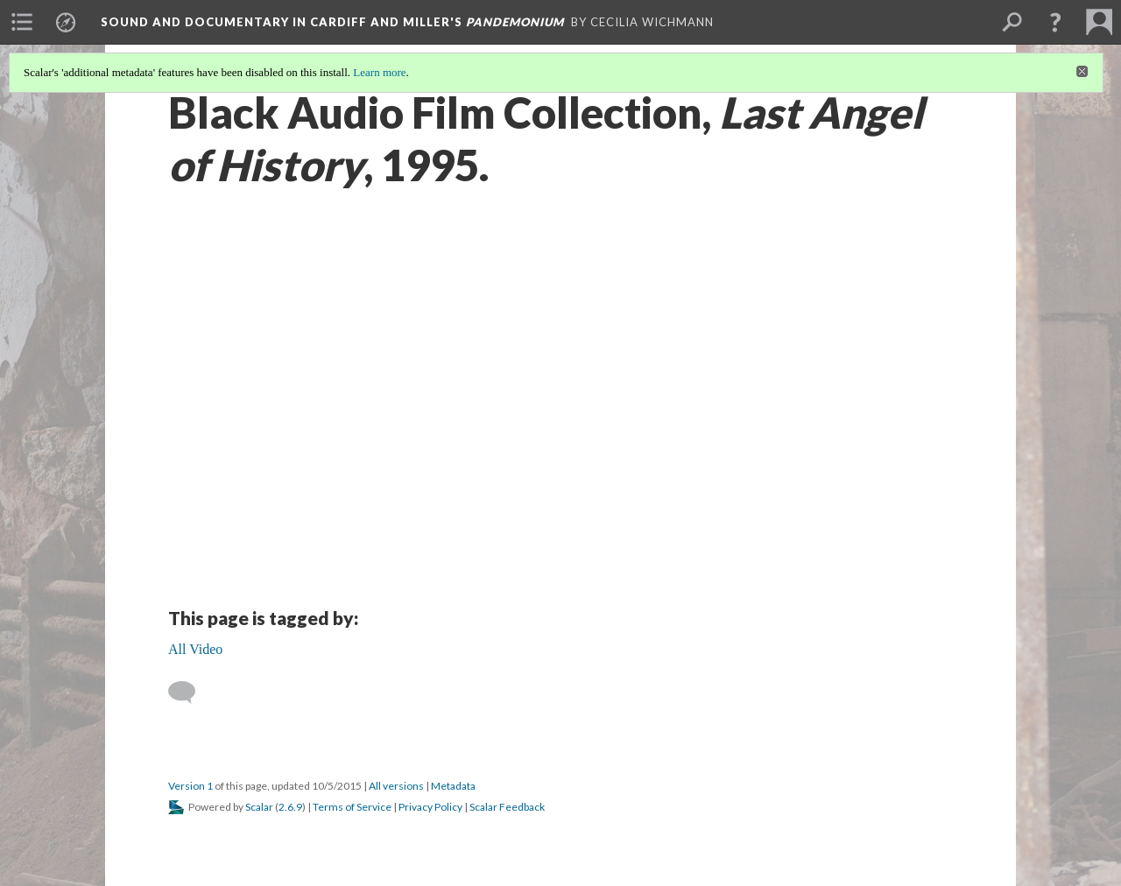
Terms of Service (352, 806)
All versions (396, 785)
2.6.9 (290, 806)
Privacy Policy (430, 806)
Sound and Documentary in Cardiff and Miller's (332, 22)
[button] (1055, 22)
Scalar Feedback (507, 806)
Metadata (453, 785)
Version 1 (190, 785)
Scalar (259, 806)
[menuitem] (22, 22)
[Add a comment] (189, 692)
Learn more (379, 72)
